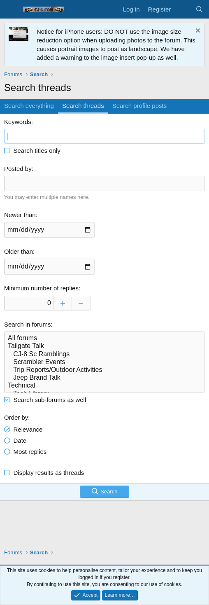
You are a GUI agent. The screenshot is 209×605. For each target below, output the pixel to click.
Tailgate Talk (104, 346)
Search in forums (27, 324)
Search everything (29, 105)
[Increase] (62, 303)
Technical (104, 386)
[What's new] (183, 9)
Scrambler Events (104, 362)
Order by (16, 417)
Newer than (20, 214)
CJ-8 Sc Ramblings (104, 354)
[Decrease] (81, 303)
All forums (104, 338)
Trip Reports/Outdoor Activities (104, 370)
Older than (18, 251)
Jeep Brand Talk (104, 378)
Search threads (83, 105)
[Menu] (11, 9)
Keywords (17, 121)
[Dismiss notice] (196, 31)
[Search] (199, 9)
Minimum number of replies (41, 288)
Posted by (18, 168)
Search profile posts (139, 105)
